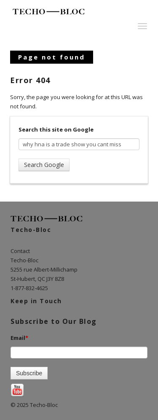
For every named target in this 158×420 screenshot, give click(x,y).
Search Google (44, 165)
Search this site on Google (56, 129)
